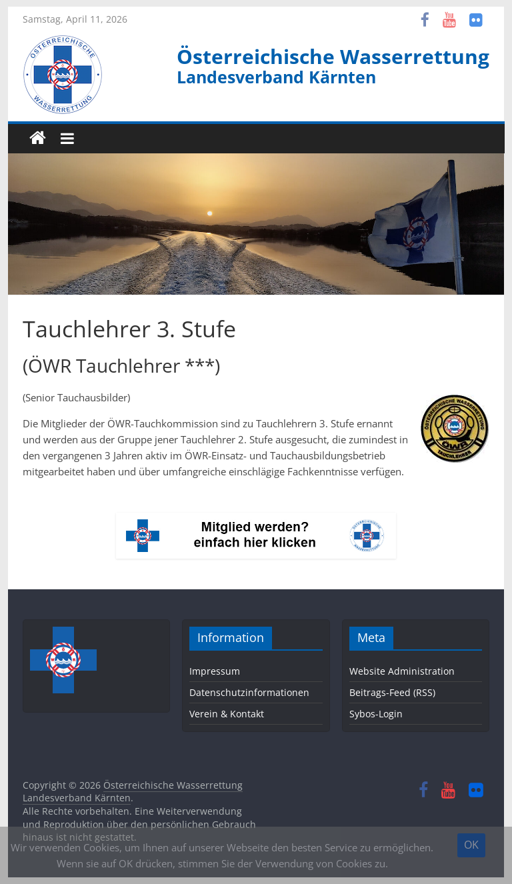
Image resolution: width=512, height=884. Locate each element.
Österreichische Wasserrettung (333, 56)
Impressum (214, 671)
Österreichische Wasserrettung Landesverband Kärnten (133, 792)
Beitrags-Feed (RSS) (392, 692)
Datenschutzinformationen (249, 692)
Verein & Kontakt (226, 713)
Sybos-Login (376, 713)
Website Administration (402, 671)
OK (471, 844)
